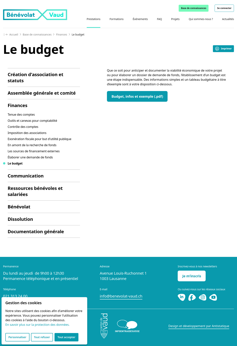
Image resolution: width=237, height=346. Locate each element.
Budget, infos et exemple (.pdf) (137, 96)
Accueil (13, 34)
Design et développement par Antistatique (198, 326)
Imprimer (223, 49)
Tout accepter (66, 337)
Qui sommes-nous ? (201, 19)
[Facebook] (192, 296)
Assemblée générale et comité (42, 93)
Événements (140, 19)
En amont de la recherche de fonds (32, 145)
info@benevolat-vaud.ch (121, 296)
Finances (61, 34)
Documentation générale (36, 231)
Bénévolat (19, 206)
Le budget (15, 163)
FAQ (159, 19)
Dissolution (20, 219)
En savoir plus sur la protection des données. (37, 325)
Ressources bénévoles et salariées (35, 191)
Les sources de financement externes (33, 151)
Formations (117, 19)
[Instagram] (203, 296)
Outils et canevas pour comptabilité (32, 121)
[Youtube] (213, 296)
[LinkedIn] (182, 296)
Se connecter (224, 8)
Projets (175, 19)
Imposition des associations (27, 133)
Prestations (93, 19)
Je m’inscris (191, 276)
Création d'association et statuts (35, 77)
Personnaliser (17, 337)
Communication (26, 176)
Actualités (228, 19)
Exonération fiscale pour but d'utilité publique (39, 139)
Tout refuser (42, 337)
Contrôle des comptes (23, 127)
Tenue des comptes (21, 114)
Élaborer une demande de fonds (30, 157)
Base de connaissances (193, 8)
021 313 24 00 (15, 296)
